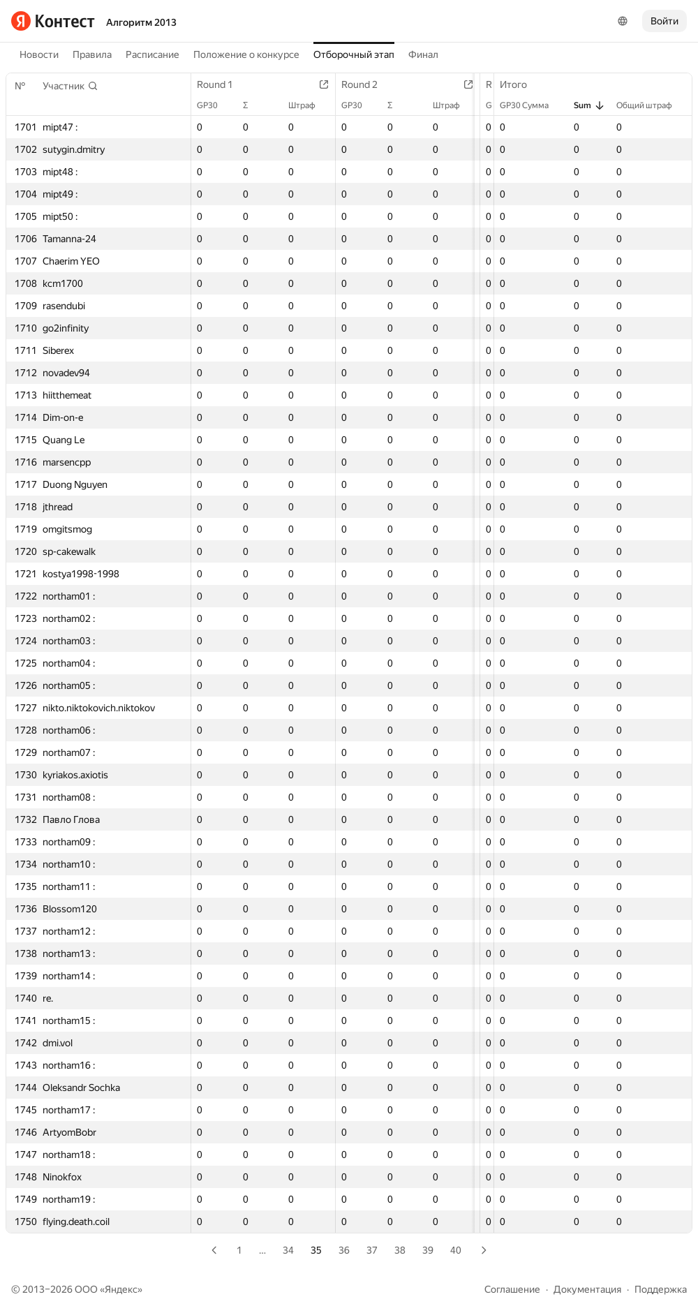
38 (400, 1250)
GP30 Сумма (531, 105)
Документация (587, 1289)
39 (427, 1250)
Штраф (315, 105)
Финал (423, 54)
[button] (70, 85)
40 (455, 1250)
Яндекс (121, 1289)
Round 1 (222, 84)
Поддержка (660, 1289)
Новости (39, 54)
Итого (520, 84)
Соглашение (512, 1289)
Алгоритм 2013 (141, 22)
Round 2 (373, 84)
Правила (92, 54)
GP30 (214, 105)
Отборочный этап (353, 54)
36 (344, 1250)
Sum (589, 105)
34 (288, 1250)
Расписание (152, 54)
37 (372, 1250)
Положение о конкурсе (246, 54)
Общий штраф (651, 105)
